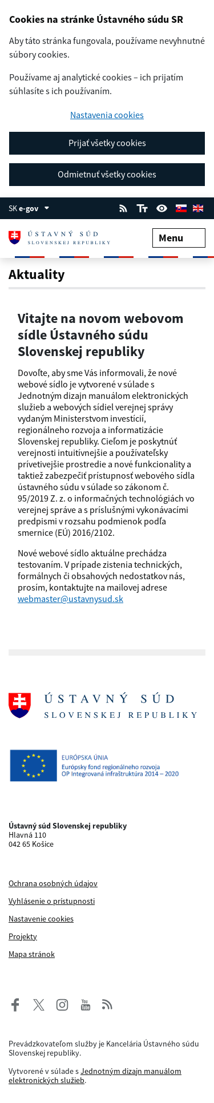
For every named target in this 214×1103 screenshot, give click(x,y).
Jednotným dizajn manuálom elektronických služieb (95, 1075)
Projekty (23, 936)
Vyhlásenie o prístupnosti (52, 901)
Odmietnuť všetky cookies (107, 174)
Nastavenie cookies (41, 919)
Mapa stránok (32, 954)
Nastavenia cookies (107, 115)
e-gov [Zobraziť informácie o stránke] (34, 208)
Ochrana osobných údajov (53, 883)
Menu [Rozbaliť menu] (179, 237)
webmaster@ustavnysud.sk (70, 598)
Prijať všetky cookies (107, 142)
